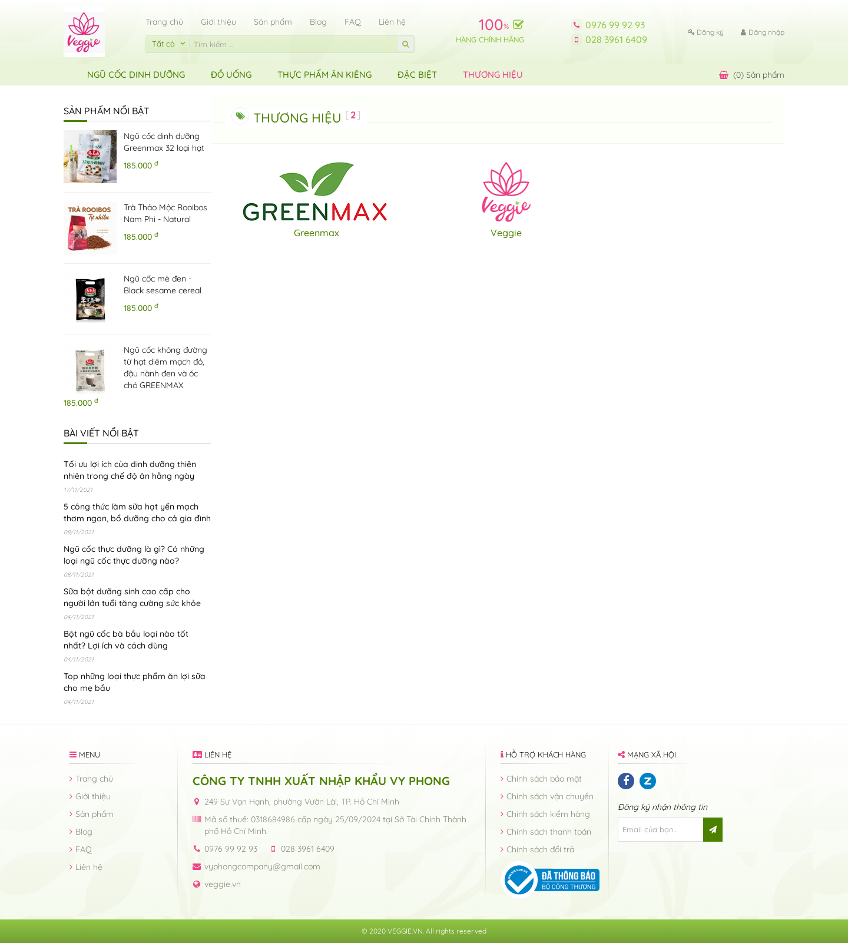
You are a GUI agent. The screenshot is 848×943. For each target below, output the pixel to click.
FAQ (352, 21)
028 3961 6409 (616, 39)
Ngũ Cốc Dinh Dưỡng (136, 74)
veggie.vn (222, 884)
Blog (318, 21)
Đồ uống (231, 74)
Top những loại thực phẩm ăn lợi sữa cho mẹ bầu (135, 682)
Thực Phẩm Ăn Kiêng (324, 74)
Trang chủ (164, 21)
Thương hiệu (493, 74)
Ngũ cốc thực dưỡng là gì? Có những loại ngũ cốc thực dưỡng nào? (134, 555)
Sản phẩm (273, 21)
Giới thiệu (218, 21)
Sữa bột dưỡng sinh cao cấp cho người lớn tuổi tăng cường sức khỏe (132, 597)
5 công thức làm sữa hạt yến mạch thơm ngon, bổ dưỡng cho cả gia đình (137, 512)
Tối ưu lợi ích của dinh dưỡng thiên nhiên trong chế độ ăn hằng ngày (130, 470)
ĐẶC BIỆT (417, 74)
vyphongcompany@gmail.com (262, 866)
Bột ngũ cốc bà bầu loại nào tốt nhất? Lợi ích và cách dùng (126, 639)
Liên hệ (392, 21)
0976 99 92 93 (615, 25)
